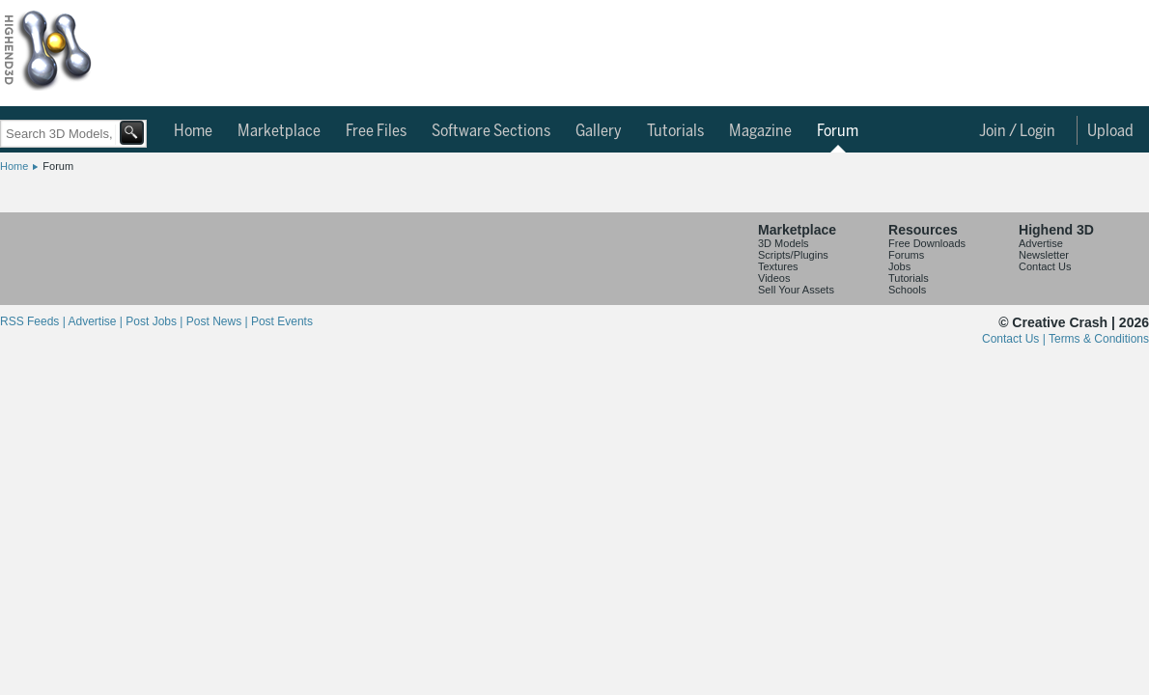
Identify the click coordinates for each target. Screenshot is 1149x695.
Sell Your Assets (796, 289)
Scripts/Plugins (793, 255)
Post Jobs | (155, 321)
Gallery (598, 131)
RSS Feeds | (34, 321)
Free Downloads (927, 243)
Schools (907, 289)
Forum (837, 131)
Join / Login (1017, 131)
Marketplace (279, 131)
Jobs (899, 266)
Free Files (376, 131)
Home (193, 131)
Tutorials (675, 131)
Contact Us (1045, 266)
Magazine (760, 131)
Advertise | (97, 321)
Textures (778, 266)
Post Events (282, 321)
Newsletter (1044, 255)
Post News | (218, 321)
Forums (906, 255)
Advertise (1041, 243)
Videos (774, 278)
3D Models (783, 243)
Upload (1110, 131)
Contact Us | (1015, 339)
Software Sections (491, 131)
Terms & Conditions (1099, 339)
